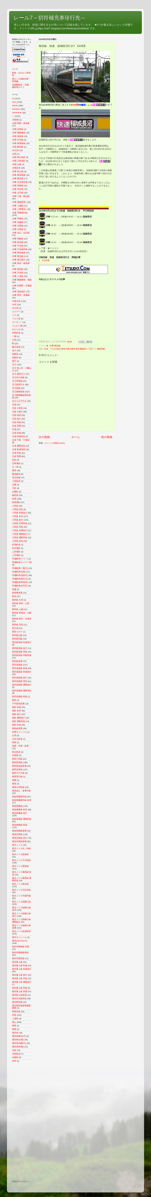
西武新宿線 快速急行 (21, 642)
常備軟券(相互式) (20, 579)
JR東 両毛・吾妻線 (20, 295)
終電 (14, 499)
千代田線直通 (18, 704)
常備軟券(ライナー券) (22, 562)
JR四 (14, 154)
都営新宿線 (17, 762)
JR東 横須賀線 (18, 175)
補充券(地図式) (19, 1043)
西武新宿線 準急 (19, 652)
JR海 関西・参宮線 (20, 123)
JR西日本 (16, 168)
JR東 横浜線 (17, 178)
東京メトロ (17, 845)
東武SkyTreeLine (19, 941)
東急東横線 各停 (19, 810)
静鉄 (14, 700)
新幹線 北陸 (17, 625)
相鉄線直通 (17, 728)
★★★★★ (17, 113)
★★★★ (16, 109)
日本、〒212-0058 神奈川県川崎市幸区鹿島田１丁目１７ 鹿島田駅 (74, 349)
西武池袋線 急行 (19, 678)
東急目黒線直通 (19, 841)
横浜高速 (16, 347)
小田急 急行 (17, 520)
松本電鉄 (16, 548)
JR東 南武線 (54, 346)
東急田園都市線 (19, 797)
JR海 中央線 (17, 140)
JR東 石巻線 (17, 229)
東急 (14, 784)
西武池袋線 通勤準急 (21, 691)
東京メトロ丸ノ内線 (21, 848)
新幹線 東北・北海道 (21, 619)
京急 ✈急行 (17, 412)
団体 (14, 742)
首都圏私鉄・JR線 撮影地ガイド (21, 86)
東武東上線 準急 (19, 978)
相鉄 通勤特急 (18, 721)
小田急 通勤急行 (19, 534)
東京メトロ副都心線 (21, 902)
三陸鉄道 (16, 481)
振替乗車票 (17, 593)
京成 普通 (16, 456)
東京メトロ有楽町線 (21, 931)
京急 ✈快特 (17, 408)
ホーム (75, 437)
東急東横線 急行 (19, 813)
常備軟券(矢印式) (20, 586)
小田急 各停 (17, 516)
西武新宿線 (17, 639)
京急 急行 (16, 419)
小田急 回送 (17, 509)
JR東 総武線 (17, 242)
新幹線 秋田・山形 (20, 603)
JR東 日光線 (17, 273)
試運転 (15, 492)
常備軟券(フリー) (20, 559)
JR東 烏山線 (17, 171)
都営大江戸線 (18, 773)
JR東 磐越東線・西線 (22, 280)
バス (14, 315)
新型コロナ (17, 632)
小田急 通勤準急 (19, 537)
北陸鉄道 (16, 1054)
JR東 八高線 (17, 276)
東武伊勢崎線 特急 (20, 947)
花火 (14, 350)
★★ (14, 102)
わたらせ (16, 329)
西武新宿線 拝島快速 (21, 655)
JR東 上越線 (17, 206)
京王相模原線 (18, 392)
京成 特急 (16, 453)
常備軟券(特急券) (20, 582)
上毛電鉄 (16, 555)
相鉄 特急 (16, 725)
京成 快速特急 (18, 436)
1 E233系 (44, 260)
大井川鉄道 (17, 739)
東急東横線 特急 (19, 825)
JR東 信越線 (17, 222)
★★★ (15, 105)
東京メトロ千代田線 (21, 860)
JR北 (14, 304)
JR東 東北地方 (18, 260)
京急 (14, 405)
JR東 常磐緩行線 (19, 213)
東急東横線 (17, 806)
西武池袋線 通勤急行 (21, 685)
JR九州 (15, 150)
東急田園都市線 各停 (21, 800)
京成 (14, 429)
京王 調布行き (18, 374)
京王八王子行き (19, 401)
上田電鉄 (16, 552)
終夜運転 (16, 502)
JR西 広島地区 (18, 161)
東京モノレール (19, 937)
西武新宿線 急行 (19, 648)
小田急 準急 (17, 527)
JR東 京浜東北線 (19, 182)
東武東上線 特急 (19, 988)
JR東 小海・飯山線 (20, 196)
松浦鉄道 (16, 545)
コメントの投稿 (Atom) (54, 443)
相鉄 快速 (16, 707)
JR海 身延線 (17, 136)
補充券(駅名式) (19, 1036)
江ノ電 (15, 467)
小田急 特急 (17, 541)
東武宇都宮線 (18, 958)
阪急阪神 (16, 474)
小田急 (15, 506)
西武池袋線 (17, 665)
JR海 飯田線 (17, 147)
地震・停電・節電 (20, 746)
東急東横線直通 (19, 831)
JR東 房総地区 (18, 291)
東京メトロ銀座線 (20, 854)
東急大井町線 (18, 787)
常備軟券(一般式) (20, 568)
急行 (14, 361)
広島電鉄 (16, 463)
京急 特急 (16, 422)
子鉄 (14, 488)
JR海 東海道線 (18, 143)
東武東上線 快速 (19, 965)
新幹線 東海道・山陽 (21, 613)
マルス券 (16, 319)
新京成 (15, 628)
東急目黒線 (17, 834)
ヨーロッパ (17, 322)
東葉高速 (16, 1011)
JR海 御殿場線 (18, 133)
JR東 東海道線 (18, 253)
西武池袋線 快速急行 (21, 672)
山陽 (14, 485)
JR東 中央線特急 (19, 249)
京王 (14, 364)
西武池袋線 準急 (19, 681)
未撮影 (15, 1057)
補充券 (15, 1033)
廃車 (14, 1026)
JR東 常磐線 (17, 219)
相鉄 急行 (16, 714)
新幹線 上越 (17, 609)
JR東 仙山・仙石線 (20, 233)
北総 (14, 1050)
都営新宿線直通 (19, 766)
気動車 (15, 358)
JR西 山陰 (16, 164)
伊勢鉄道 (16, 333)
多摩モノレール (19, 732)
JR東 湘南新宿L (19, 202)
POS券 (15, 308)
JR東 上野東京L (19, 209)
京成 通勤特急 (18, 446)
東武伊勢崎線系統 (20, 952)
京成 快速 (16, 433)
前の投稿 (106, 437)
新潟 (14, 596)
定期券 (15, 755)
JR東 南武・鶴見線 (20, 263)
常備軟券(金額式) (20, 575)
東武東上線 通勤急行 (21, 982)
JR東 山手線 (17, 193)
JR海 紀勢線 (17, 129)
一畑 (14, 336)
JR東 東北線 (17, 256)
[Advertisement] (73, 197)
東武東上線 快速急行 (21, 969)
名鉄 (14, 1061)
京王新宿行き (18, 384)
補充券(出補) (18, 1040)
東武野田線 (17, 1002)
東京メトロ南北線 (20, 884)
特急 (14, 1015)
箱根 (14, 1029)
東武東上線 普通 (19, 991)
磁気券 (15, 495)
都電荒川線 (17, 777)
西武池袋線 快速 (19, 668)
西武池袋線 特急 (19, 696)
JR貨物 (15, 120)
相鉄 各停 (16, 711)
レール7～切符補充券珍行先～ (50, 18)
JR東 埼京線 (17, 189)
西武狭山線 (17, 635)
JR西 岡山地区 (18, 157)
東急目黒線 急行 (19, 838)
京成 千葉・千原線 (20, 440)
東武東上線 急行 (19, 975)
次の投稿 (44, 437)
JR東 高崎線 (17, 186)
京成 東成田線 (18, 449)
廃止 (14, 1022)
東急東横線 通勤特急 (21, 819)
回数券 (15, 354)
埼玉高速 (16, 477)
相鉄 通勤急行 (18, 718)
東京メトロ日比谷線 (21, 890)
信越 (14, 589)
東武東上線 (17, 962)
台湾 (14, 735)
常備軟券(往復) (19, 572)
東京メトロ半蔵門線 (21, 896)
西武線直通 (17, 661)
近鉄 (14, 460)
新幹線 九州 (17, 600)
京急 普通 (16, 426)
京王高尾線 (17, 381)
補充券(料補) (18, 1047)
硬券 (14, 470)
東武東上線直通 (19, 995)
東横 (14, 780)
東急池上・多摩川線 (21, 791)
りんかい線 (17, 326)
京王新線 (16, 388)
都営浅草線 (17, 769)
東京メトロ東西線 (20, 866)
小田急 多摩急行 (19, 530)
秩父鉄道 (16, 752)
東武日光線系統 (19, 998)
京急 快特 (16, 415)
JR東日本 (16, 301)
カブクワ (16, 312)
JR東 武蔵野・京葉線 (22, 286)
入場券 (15, 1018)
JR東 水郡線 (17, 226)
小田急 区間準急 (19, 523)
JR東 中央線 (17, 246)
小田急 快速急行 (19, 513)
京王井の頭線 (18, 377)
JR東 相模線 (17, 239)
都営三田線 (17, 759)
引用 (14, 340)
